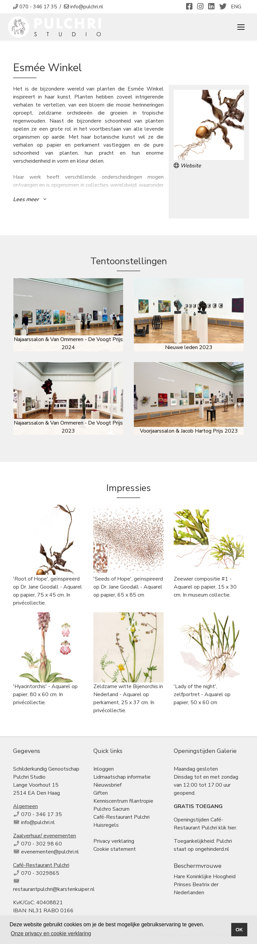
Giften (100, 793)
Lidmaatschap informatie (122, 777)
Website (187, 165)
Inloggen (103, 769)
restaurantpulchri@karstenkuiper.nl (54, 889)
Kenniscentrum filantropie (123, 801)
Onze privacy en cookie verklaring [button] (51, 933)
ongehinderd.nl (212, 849)
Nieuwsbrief (107, 785)
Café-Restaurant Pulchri (121, 817)
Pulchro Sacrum (111, 809)
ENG (236, 6)
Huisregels (106, 825)
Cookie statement (114, 849)
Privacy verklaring (113, 841)
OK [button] (239, 929)
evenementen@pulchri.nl (50, 851)
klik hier (227, 827)
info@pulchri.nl (38, 822)
